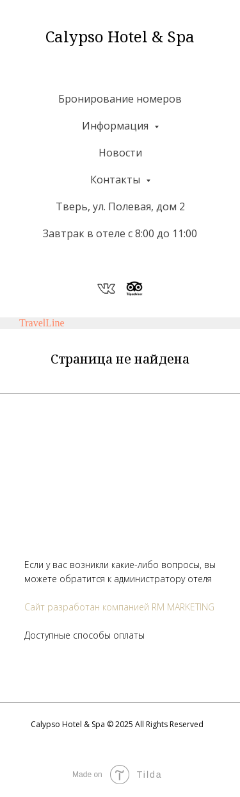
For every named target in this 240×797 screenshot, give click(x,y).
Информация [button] (116, 126)
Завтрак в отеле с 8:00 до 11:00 (120, 233)
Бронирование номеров (120, 99)
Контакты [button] (116, 179)
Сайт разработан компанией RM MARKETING (119, 607)
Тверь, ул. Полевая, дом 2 (120, 206)
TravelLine (42, 322)
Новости (120, 153)
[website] (106, 288)
